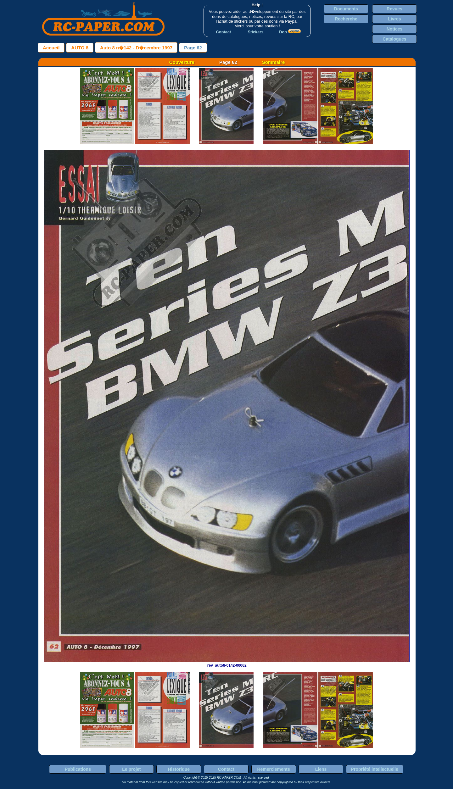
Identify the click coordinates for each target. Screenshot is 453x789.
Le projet (131, 769)
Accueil (51, 47)
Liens (321, 769)
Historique (179, 769)
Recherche (346, 18)
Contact (226, 769)
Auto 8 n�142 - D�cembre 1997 (136, 47)
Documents (346, 8)
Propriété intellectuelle (374, 769)
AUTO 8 (79, 47)
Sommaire (273, 62)
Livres (394, 18)
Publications (78, 769)
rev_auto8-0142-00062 (227, 663)
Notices (395, 28)
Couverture (181, 62)
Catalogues (394, 39)
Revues (394, 8)
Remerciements (273, 769)
